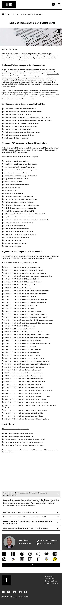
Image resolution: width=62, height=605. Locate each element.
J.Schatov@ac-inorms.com (49, 540)
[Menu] (59, 4)
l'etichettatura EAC (21, 445)
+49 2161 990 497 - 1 (47, 543)
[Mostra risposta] (58, 494)
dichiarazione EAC (53, 74)
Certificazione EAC (11, 109)
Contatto (31, 565)
